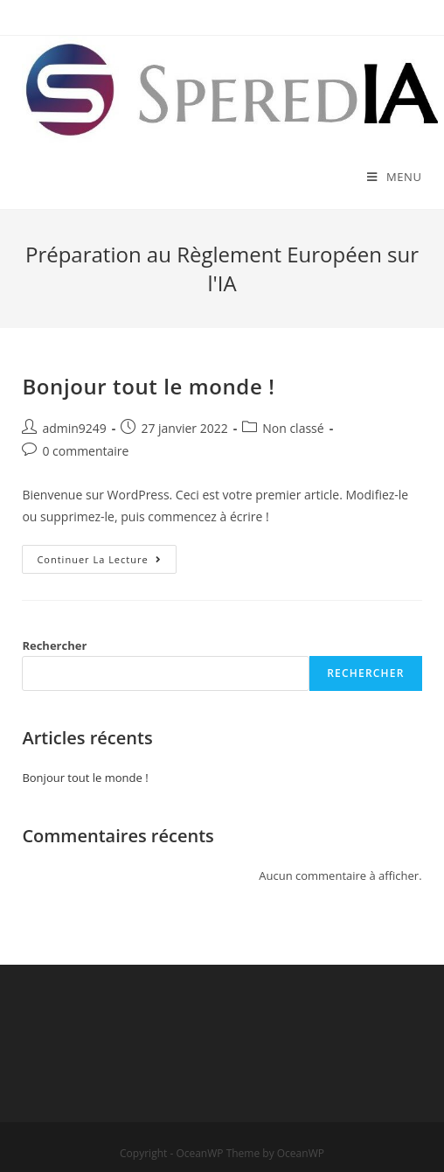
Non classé (292, 428)
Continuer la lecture (106, 562)
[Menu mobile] (394, 176)
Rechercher (54, 645)
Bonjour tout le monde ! (148, 386)
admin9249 (74, 428)
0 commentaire (85, 451)
